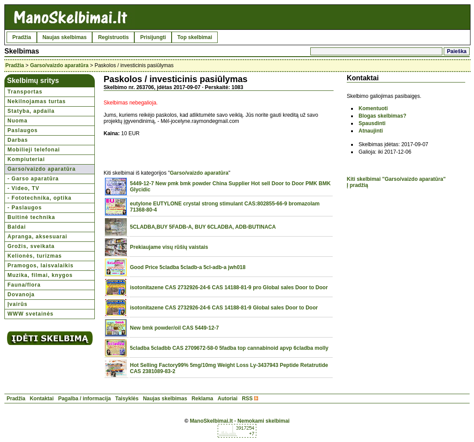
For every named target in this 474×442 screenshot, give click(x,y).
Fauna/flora (24, 285)
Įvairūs (17, 304)
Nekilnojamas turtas (36, 101)
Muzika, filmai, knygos (40, 275)
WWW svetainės (30, 314)
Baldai (16, 227)
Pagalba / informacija (84, 398)
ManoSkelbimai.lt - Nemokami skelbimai (239, 421)
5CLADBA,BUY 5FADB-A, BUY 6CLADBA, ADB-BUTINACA (203, 227)
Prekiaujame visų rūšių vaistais (169, 247)
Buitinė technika (31, 217)
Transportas (25, 92)
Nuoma (17, 121)
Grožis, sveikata (30, 246)
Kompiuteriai (26, 159)
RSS (247, 398)
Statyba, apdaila (30, 111)
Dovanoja (21, 294)
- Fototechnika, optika (39, 198)
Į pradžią (357, 185)
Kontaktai (42, 398)
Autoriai (227, 398)
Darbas (17, 140)
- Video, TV (23, 188)
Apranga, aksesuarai (37, 237)
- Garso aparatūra (33, 179)
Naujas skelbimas (65, 37)
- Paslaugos (24, 208)
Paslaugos (22, 130)
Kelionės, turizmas (34, 256)
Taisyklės (126, 398)
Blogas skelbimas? (382, 116)
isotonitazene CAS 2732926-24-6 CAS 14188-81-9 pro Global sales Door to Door (229, 287)
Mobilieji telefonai (33, 150)
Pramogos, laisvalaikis (40, 265)
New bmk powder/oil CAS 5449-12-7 (174, 328)
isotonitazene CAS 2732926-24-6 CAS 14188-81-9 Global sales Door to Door (224, 308)
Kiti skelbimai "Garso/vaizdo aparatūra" (396, 179)
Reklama (202, 398)
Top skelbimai (194, 37)
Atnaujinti (371, 131)
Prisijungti (153, 37)
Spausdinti (372, 123)
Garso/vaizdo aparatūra (59, 65)
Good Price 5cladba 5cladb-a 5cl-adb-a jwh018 (187, 267)
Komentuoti (373, 108)
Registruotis (113, 37)
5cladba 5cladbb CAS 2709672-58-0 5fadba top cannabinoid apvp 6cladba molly (229, 348)
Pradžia (21, 37)
